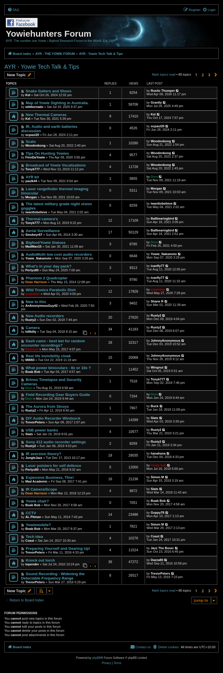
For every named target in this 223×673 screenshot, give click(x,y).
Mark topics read (163, 74)
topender (32, 564)
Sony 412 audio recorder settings (56, 442)
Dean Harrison (36, 282)
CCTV (31, 513)
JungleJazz (33, 457)
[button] (216, 74)
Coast (29, 540)
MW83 (30, 360)
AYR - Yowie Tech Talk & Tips (41, 66)
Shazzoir (31, 349)
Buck (155, 406)
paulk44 (31, 181)
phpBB (96, 657)
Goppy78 (157, 512)
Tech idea (34, 536)
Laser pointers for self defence (53, 465)
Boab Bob (32, 371)
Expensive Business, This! (50, 477)
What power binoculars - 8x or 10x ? (58, 368)
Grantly (156, 102)
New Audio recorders (45, 316)
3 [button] (209, 74)
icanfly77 (157, 266)
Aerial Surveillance (43, 231)
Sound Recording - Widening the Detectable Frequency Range (53, 576)
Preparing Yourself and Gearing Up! (58, 548)
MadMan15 (33, 246)
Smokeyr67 (33, 234)
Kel (27, 95)
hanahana (158, 453)
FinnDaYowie (35, 157)
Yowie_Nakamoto (38, 258)
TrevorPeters (35, 422)
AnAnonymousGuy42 (41, 305)
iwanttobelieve (36, 212)
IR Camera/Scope (41, 489)
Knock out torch (40, 560)
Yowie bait (158, 465)
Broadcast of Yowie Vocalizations (56, 165)
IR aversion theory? (43, 454)
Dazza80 (157, 560)
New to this (36, 302)
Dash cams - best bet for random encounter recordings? (53, 343)
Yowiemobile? (38, 525)
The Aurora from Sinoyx (47, 406)
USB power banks (42, 430)
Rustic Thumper (163, 90)
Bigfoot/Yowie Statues (46, 242)
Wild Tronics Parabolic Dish (51, 290)
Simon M (157, 477)
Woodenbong (35, 145)
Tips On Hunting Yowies (47, 153)
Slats (154, 418)
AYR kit (32, 177)
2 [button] (203, 74)
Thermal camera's (42, 219)
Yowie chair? (37, 501)
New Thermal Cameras (46, 115)
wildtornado (34, 107)
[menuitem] (13, 9)
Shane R (157, 301)
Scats (31, 141)
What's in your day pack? (49, 266)
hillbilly (30, 331)
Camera (33, 328)
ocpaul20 (32, 135)
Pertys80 (32, 270)
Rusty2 (30, 319)
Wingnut (157, 367)
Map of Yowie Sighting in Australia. (57, 103)
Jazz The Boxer (162, 548)
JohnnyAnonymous (166, 340)
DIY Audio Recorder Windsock (53, 418)
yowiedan (32, 294)
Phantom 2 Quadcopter (47, 278)
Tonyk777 (32, 169)
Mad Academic (36, 481)
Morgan (31, 197)
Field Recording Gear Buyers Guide (58, 394)
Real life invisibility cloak (48, 356)
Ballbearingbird (162, 218)
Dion (154, 176)
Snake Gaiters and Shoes (48, 91)
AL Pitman (33, 517)
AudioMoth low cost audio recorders (59, 254)
